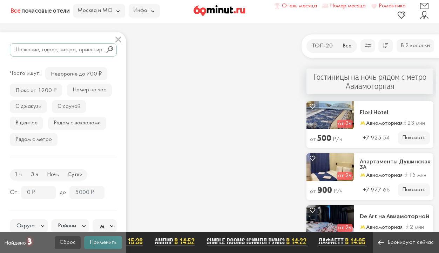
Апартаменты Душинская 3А (395, 164)
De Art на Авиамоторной (394, 216)
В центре (26, 123)
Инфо (143, 10)
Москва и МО (98, 10)
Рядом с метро (33, 139)
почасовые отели (40, 10)
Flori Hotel (374, 112)
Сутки (75, 174)
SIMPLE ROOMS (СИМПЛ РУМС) (258, 241)
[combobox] (29, 226)
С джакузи (28, 106)
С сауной (69, 106)
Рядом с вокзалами (77, 123)
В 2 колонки (415, 45)
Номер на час (89, 90)
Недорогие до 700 (76, 73)
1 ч (18, 174)
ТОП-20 (322, 46)
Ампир (176, 241)
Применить (103, 242)
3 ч (34, 174)
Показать (414, 138)
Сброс (68, 242)
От (14, 192)
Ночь (53, 174)
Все (347, 46)
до (63, 192)
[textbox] (28, 226)
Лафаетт (343, 241)
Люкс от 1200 (35, 89)
